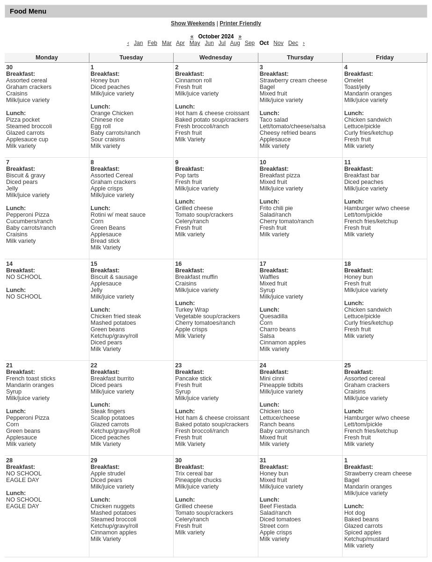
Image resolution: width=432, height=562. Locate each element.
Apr (180, 43)
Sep (250, 43)
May (195, 43)
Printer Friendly (240, 23)
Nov (278, 43)
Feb (152, 43)
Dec (293, 43)
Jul (222, 43)
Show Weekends (193, 23)
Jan (138, 43)
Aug (235, 43)
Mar (167, 43)
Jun (209, 43)
